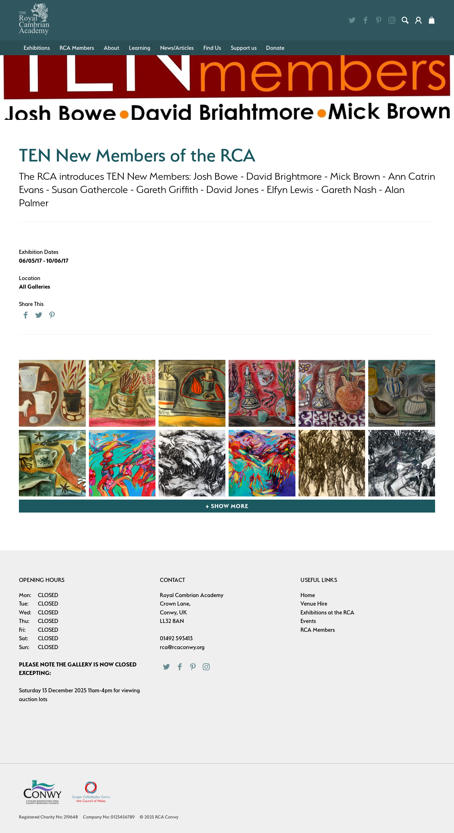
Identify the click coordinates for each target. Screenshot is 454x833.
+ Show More (227, 506)
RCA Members (77, 47)
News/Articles (177, 47)
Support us (244, 47)
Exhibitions (37, 47)
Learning (139, 47)
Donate (275, 47)
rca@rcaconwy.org (182, 647)
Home (307, 595)
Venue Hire (313, 603)
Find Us (212, 47)
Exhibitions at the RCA (327, 612)
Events (308, 621)
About (111, 47)
